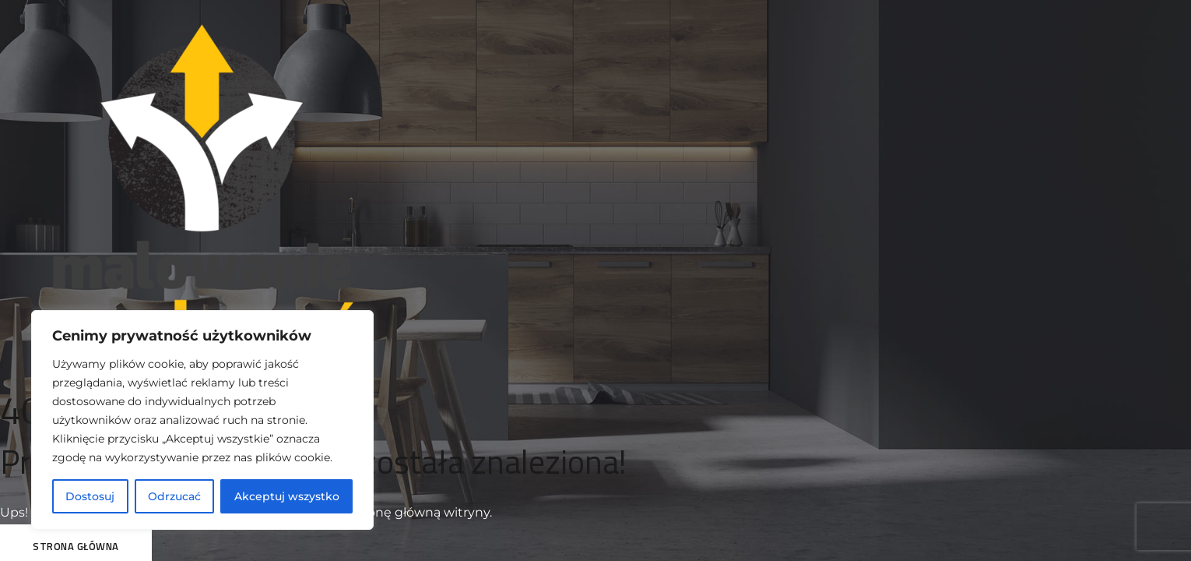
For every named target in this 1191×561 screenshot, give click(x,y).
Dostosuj (89, 496)
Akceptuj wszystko (286, 496)
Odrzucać (174, 496)
